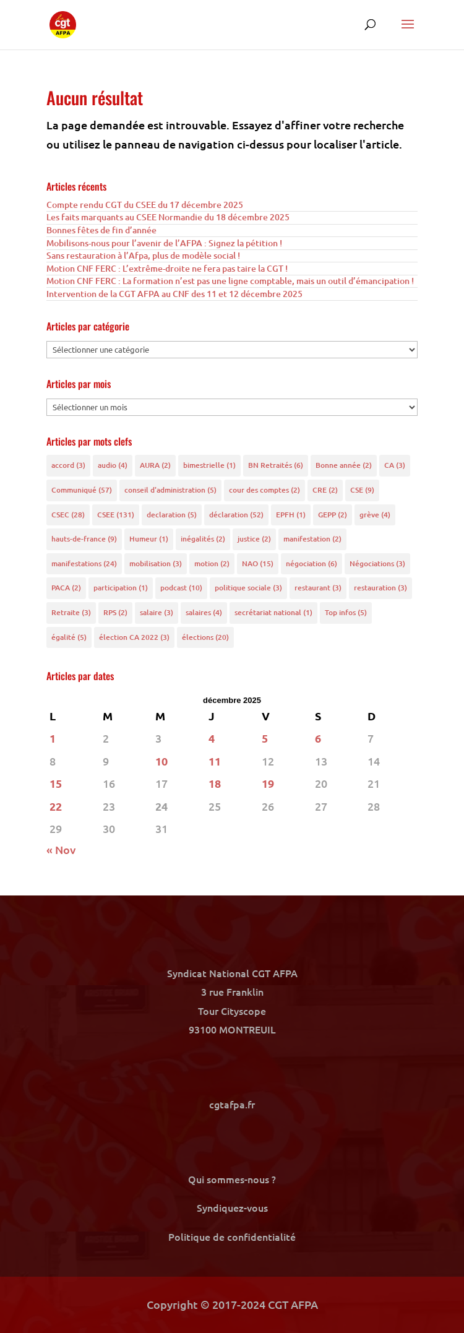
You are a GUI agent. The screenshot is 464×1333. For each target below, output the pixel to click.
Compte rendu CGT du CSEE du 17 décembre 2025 (144, 204)
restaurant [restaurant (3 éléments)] (318, 587)
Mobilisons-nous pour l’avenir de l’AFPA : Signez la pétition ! (164, 243)
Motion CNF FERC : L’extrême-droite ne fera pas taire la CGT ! (167, 268)
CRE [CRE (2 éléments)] (325, 490)
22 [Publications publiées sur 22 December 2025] (55, 806)
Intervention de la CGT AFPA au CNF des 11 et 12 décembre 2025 (174, 294)
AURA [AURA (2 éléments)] (155, 465)
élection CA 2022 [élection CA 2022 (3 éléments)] (134, 637)
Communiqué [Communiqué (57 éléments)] (81, 490)
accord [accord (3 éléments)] (68, 465)
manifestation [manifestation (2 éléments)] (312, 538)
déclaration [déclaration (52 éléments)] (236, 514)
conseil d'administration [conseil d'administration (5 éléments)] (170, 490)
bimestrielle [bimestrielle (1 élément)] (209, 465)
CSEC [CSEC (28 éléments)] (68, 514)
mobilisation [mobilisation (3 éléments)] (155, 563)
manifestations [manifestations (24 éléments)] (84, 563)
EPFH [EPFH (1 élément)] (291, 514)
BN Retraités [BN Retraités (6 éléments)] (275, 465)
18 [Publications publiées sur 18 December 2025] (214, 783)
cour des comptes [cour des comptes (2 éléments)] (264, 490)
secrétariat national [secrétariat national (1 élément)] (273, 612)
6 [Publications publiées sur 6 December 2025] (318, 738)
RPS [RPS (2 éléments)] (115, 612)
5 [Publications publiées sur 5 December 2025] (265, 738)
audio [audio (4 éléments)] (112, 465)
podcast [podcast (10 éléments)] (181, 587)
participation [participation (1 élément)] (120, 587)
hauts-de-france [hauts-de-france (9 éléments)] (84, 538)
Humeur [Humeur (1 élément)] (148, 538)
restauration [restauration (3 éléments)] (380, 587)
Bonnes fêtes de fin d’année (101, 230)
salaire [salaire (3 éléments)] (156, 612)
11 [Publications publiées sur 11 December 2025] (214, 761)
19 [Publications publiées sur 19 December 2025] (268, 783)
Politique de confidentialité (232, 1236)
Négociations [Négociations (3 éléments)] (377, 563)
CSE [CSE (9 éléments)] (362, 490)
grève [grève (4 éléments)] (374, 514)
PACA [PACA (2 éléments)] (66, 587)
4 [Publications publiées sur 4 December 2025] (211, 738)
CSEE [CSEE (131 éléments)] (115, 514)
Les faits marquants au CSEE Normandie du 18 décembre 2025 (168, 217)
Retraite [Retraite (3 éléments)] (71, 612)
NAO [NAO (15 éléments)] (257, 563)
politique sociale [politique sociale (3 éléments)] (248, 587)
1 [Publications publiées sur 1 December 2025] (52, 738)
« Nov (60, 849)
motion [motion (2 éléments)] (212, 563)
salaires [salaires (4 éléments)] (204, 612)
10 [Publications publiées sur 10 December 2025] (161, 761)
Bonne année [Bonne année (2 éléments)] (344, 465)
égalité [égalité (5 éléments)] (69, 637)
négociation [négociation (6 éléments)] (311, 563)
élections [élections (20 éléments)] (205, 637)
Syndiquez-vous (232, 1207)
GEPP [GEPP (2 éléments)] (332, 514)
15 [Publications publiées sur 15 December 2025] (55, 783)
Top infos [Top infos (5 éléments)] (346, 612)
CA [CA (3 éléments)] (394, 465)
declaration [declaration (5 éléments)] (172, 514)
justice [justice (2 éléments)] (254, 538)
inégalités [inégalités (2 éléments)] (203, 538)
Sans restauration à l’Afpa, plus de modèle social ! (143, 255)
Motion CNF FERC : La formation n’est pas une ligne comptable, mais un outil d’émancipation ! (230, 281)
